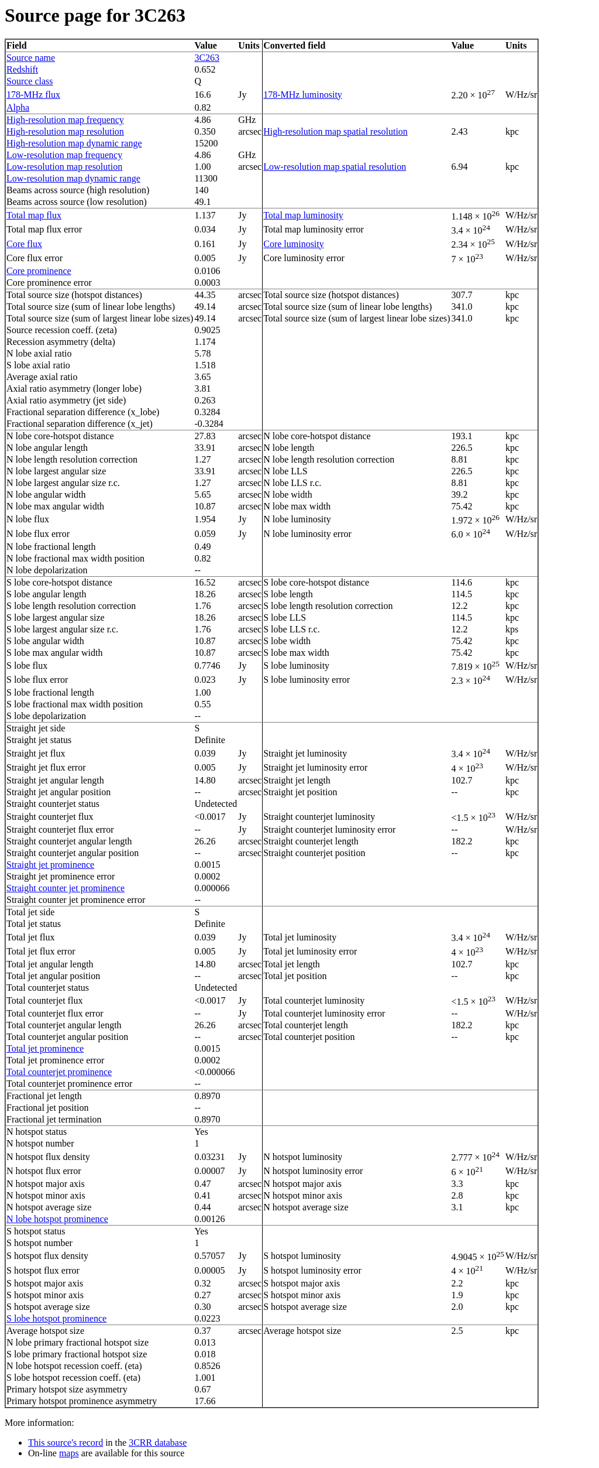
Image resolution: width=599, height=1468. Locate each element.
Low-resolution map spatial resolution (334, 167)
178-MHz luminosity (302, 95)
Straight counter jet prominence (65, 888)
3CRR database (158, 1443)
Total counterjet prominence (59, 1072)
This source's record (65, 1443)
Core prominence (38, 271)
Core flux (24, 244)
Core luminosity (293, 244)
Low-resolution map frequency (64, 155)
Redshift (22, 69)
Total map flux (33, 215)
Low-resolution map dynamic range (73, 178)
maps (69, 1453)
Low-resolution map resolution (64, 167)
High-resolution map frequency (65, 120)
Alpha (17, 107)
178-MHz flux (33, 95)
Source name (30, 58)
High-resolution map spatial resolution (335, 131)
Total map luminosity (303, 215)
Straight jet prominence (50, 865)
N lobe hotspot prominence (57, 1219)
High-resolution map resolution (65, 131)
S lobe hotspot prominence (56, 1318)
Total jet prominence (45, 1048)
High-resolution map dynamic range (74, 143)
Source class (29, 81)
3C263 (206, 58)
